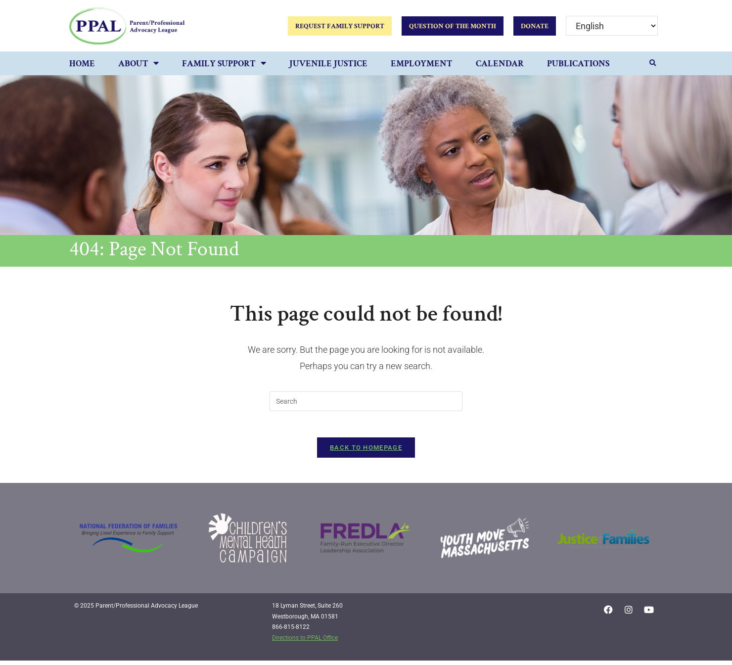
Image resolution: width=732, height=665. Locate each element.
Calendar (500, 63)
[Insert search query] (366, 401)
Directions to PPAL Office (305, 641)
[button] (653, 63)
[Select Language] (612, 26)
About (138, 64)
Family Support (224, 64)
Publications (578, 63)
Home (82, 63)
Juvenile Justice (328, 63)
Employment (422, 63)
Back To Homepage (366, 451)
